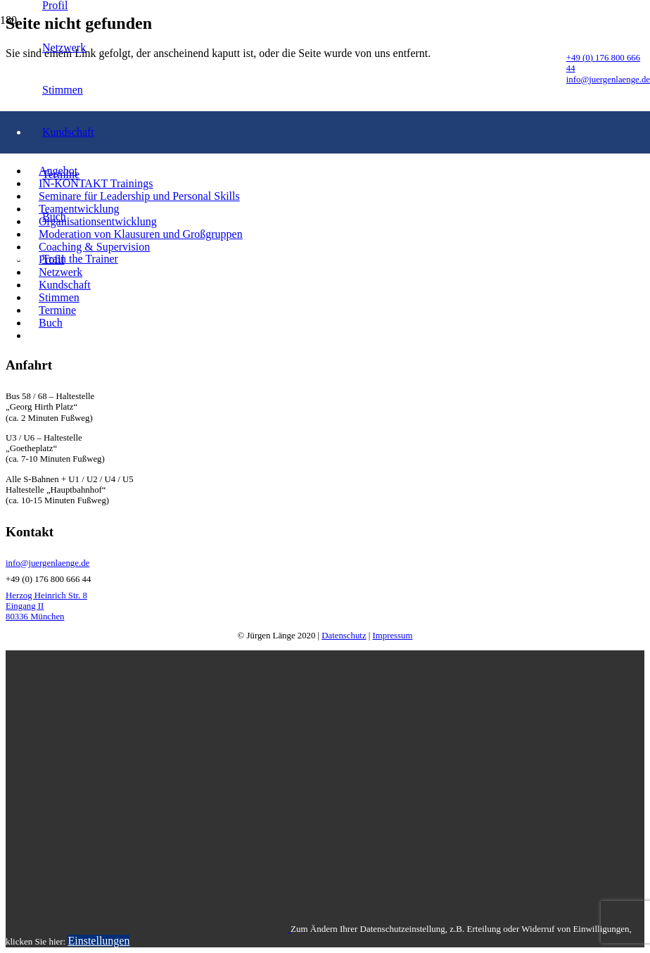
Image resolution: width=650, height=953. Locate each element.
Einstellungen (98, 941)
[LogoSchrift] (283, 374)
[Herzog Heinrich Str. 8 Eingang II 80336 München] (325, 606)
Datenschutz (343, 635)
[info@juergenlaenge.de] (325, 563)
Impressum (393, 635)
